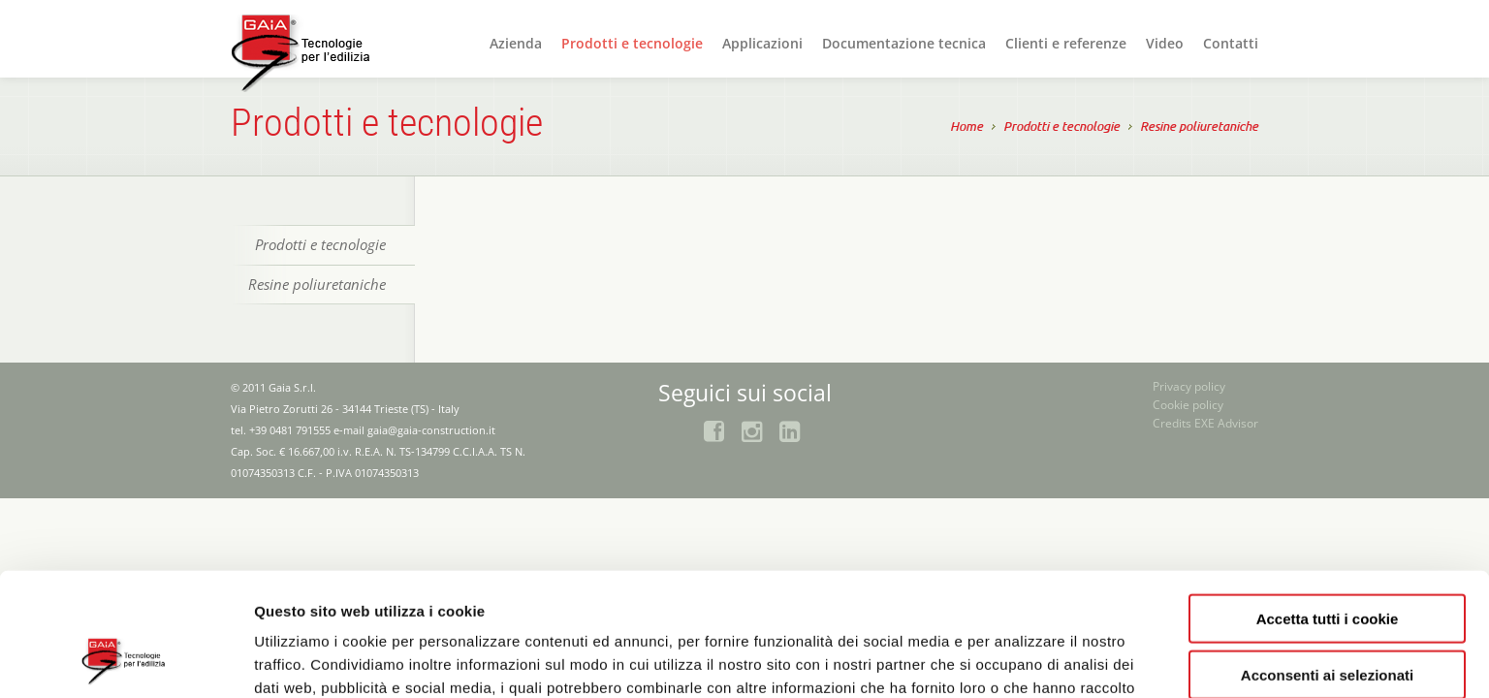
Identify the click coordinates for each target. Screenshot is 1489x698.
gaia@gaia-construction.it (431, 430)
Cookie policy (1188, 405)
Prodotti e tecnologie (632, 43)
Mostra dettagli (1029, 659)
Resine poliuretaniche (1199, 128)
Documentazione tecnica (904, 43)
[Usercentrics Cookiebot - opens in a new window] (125, 660)
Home (966, 128)
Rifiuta (1327, 618)
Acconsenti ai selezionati (1327, 562)
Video (1165, 43)
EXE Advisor (1226, 423)
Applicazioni (762, 43)
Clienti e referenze (1065, 43)
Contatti (1230, 43)
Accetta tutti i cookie (1327, 504)
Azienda (516, 43)
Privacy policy (1189, 386)
